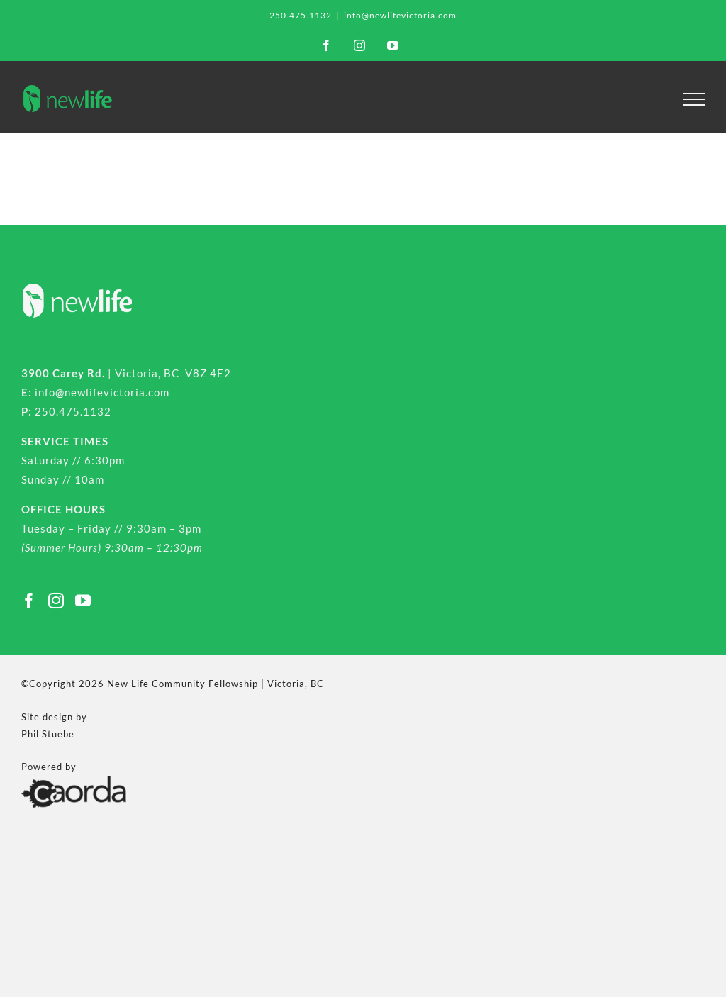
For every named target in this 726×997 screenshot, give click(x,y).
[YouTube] (83, 600)
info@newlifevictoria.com (400, 15)
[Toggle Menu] (694, 99)
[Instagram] (56, 600)
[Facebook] (29, 600)
